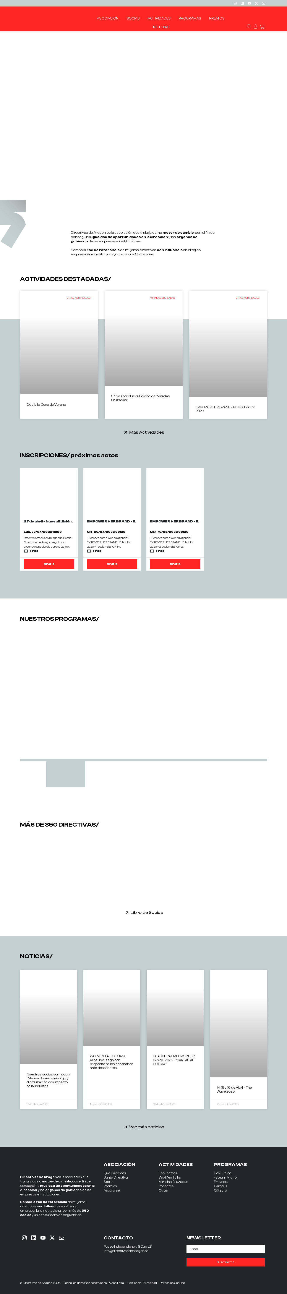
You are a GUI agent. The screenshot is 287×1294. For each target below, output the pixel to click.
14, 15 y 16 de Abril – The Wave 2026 (234, 1089)
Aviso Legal (117, 1283)
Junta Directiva (116, 1177)
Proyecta (221, 1182)
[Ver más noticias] (125, 1127)
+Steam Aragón (226, 1177)
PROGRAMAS (230, 1164)
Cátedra (220, 1190)
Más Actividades (146, 432)
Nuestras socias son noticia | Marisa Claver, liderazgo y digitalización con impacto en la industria (48, 1080)
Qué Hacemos (115, 1173)
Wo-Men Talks (170, 1177)
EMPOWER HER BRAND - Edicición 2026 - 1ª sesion (132, 521)
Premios (110, 1186)
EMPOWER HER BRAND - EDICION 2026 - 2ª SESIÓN (196, 521)
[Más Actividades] (125, 432)
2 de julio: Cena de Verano (46, 405)
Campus (220, 1186)
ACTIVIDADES (176, 1164)
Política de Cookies (172, 1283)
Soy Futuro (222, 1173)
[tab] (65, 774)
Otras (163, 1190)
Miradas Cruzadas (173, 1182)
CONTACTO (118, 1238)
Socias (109, 1182)
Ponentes (166, 1186)
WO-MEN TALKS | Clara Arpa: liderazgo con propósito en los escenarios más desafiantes (111, 1062)
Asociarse (112, 1190)
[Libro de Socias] (127, 912)
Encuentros (168, 1173)
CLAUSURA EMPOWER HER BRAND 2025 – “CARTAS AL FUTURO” (174, 1060)
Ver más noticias (146, 1126)
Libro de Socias (147, 912)
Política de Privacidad (142, 1283)
